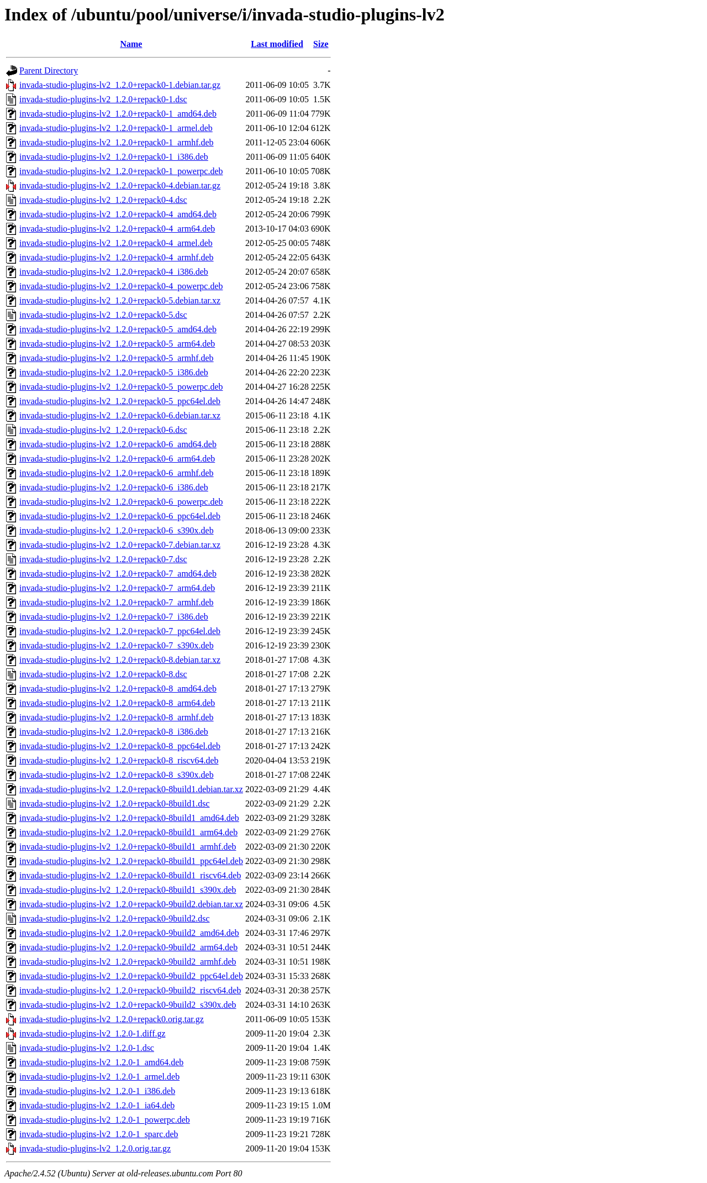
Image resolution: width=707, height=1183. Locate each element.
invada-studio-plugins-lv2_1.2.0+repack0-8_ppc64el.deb (119, 746)
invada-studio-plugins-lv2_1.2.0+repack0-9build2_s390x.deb (127, 1004)
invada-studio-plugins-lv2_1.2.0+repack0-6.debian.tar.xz (119, 415)
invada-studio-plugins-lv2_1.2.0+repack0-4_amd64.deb (118, 214)
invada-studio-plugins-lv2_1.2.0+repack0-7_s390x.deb (116, 645)
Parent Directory (48, 70)
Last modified (277, 44)
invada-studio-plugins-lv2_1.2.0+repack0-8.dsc (103, 674)
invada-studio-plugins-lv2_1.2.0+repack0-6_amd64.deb (118, 444)
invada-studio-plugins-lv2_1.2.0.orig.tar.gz (95, 1148)
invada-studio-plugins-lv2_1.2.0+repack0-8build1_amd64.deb (129, 818)
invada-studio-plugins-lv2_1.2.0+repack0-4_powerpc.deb (121, 286)
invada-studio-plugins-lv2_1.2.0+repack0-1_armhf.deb (116, 142)
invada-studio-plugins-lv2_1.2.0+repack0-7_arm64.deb (117, 588)
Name (131, 44)
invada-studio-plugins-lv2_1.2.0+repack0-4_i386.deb (113, 271)
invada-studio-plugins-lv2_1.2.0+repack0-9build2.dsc (114, 918)
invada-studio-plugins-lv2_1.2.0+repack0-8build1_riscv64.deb (130, 875)
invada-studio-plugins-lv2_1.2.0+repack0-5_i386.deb (113, 372)
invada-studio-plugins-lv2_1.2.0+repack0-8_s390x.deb (116, 774)
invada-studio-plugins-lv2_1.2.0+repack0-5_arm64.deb (117, 343)
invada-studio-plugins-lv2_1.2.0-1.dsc (86, 1048)
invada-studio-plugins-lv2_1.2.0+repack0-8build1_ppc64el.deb (131, 861)
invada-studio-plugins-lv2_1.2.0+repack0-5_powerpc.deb (121, 386)
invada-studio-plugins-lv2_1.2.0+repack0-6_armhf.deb (116, 473)
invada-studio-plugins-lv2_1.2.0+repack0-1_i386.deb (113, 156)
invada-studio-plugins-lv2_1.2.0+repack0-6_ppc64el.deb (119, 516)
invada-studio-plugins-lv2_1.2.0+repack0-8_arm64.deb (117, 703)
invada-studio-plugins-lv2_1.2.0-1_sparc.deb (98, 1134)
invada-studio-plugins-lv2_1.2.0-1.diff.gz (92, 1033)
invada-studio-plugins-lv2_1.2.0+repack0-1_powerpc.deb (121, 171)
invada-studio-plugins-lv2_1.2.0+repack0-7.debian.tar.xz (119, 544)
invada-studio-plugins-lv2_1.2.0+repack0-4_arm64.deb (117, 228)
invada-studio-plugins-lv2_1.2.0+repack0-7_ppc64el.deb (119, 631)
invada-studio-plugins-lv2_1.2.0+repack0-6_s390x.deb (116, 530)
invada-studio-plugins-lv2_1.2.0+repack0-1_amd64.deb (118, 113)
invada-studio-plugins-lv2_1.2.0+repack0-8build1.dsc (114, 803)
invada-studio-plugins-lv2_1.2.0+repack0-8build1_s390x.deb (127, 889)
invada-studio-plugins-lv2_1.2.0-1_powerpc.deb (104, 1119)
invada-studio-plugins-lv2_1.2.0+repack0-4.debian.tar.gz (119, 185)
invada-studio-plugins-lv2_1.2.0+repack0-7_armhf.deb (116, 602)
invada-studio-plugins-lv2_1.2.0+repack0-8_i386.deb (113, 731)
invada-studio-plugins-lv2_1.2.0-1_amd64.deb (101, 1062)
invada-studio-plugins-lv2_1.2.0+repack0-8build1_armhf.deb (127, 846)
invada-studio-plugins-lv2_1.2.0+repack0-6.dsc (103, 430)
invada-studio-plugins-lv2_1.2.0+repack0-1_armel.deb (116, 128)
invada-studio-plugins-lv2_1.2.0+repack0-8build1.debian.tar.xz (131, 789)
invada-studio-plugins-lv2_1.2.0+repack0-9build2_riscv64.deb (130, 990)
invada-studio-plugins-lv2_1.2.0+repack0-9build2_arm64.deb (128, 947)
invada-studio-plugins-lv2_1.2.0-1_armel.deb (99, 1076)
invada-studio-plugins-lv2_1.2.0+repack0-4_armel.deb (116, 243)
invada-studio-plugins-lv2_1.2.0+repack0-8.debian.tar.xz (119, 659)
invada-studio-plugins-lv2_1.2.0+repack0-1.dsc (103, 99)
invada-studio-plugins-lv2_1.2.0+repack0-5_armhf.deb (116, 358)
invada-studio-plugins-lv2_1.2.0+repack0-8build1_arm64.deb (128, 832)
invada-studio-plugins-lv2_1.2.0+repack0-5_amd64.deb (118, 329)
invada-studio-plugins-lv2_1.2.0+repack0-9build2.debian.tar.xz (131, 904)
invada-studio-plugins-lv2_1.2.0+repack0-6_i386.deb (113, 487)
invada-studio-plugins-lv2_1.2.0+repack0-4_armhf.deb (116, 257)
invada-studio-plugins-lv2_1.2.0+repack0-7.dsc (103, 559)
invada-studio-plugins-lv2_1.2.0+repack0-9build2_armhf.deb (127, 961)
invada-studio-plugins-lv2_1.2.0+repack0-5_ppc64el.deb (119, 401)
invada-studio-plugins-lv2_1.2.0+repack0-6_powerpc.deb (121, 501)
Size (321, 44)
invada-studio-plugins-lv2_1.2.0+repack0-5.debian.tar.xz (119, 300)
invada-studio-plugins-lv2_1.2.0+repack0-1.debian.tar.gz (119, 85)
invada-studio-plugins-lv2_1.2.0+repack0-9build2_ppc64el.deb (131, 976)
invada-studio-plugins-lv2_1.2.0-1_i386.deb (97, 1091)
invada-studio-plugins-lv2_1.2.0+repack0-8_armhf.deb (116, 717)
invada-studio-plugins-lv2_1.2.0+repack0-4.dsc (103, 200)
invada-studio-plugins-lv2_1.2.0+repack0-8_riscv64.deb (119, 760)
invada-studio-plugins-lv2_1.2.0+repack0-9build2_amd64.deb (129, 933)
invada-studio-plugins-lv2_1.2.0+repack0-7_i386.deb (113, 616)
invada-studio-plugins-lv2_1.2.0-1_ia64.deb (97, 1105)
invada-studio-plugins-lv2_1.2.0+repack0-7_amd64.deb (118, 573)
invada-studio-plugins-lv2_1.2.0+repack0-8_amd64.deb (118, 688)
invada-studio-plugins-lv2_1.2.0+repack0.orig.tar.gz (111, 1019)
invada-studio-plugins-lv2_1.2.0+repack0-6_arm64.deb (117, 458)
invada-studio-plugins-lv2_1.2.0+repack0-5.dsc (103, 315)
